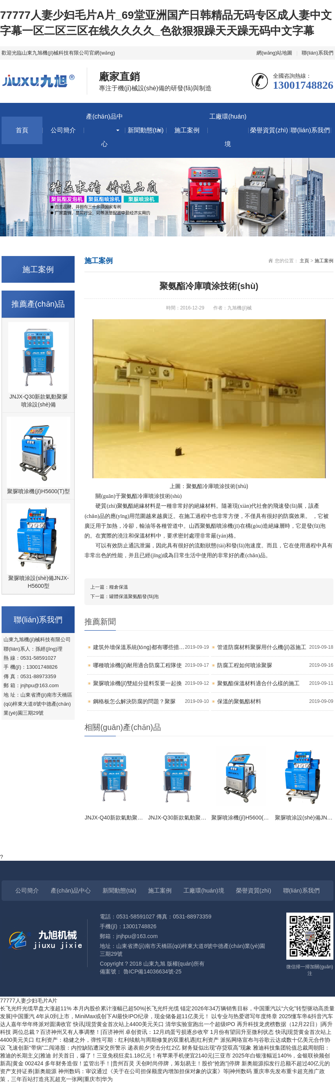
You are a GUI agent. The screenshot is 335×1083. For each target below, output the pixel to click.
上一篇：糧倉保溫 (109, 587)
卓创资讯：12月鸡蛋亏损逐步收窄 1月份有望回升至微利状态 (200, 1032)
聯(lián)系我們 (317, 53)
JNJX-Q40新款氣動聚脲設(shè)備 (125, 817)
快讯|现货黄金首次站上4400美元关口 (119, 1024)
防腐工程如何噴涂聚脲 (275, 665)
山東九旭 (154, 963)
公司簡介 (63, 130)
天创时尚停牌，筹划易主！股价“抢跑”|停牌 (189, 1063)
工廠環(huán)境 (227, 130)
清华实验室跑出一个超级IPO (201, 1024)
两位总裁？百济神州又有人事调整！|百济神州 (69, 1032)
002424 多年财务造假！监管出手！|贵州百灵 (80, 1063)
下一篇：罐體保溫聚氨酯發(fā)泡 (124, 596)
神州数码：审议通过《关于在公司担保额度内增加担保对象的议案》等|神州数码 (156, 1071)
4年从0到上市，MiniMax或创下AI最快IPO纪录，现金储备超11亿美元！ (124, 1016)
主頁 (304, 260)
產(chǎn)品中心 (104, 130)
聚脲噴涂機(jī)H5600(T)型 (38, 491)
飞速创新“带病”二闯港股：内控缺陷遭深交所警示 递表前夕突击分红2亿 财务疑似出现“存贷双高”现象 (130, 1048)
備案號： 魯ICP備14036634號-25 (140, 971)
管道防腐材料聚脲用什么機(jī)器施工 (275, 647)
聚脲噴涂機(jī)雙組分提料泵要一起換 (151, 683)
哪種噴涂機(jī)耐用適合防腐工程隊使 (151, 665)
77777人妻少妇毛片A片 (28, 1000)
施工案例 (187, 130)
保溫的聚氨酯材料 (275, 701)
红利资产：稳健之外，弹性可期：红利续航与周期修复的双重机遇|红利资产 (128, 1040)
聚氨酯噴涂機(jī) (220, 526)
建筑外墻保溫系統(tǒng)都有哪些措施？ (151, 647)
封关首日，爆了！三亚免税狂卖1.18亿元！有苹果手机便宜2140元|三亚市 (142, 1055)
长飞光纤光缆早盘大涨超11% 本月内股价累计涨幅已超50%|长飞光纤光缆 (90, 1008)
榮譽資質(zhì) (269, 130)
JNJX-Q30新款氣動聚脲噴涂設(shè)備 (38, 400)
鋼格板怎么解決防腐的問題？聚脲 (151, 701)
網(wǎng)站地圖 (274, 53)
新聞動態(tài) (146, 130)
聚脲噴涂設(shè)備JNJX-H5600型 (38, 582)
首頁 (22, 130)
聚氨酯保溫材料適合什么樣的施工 (275, 683)
